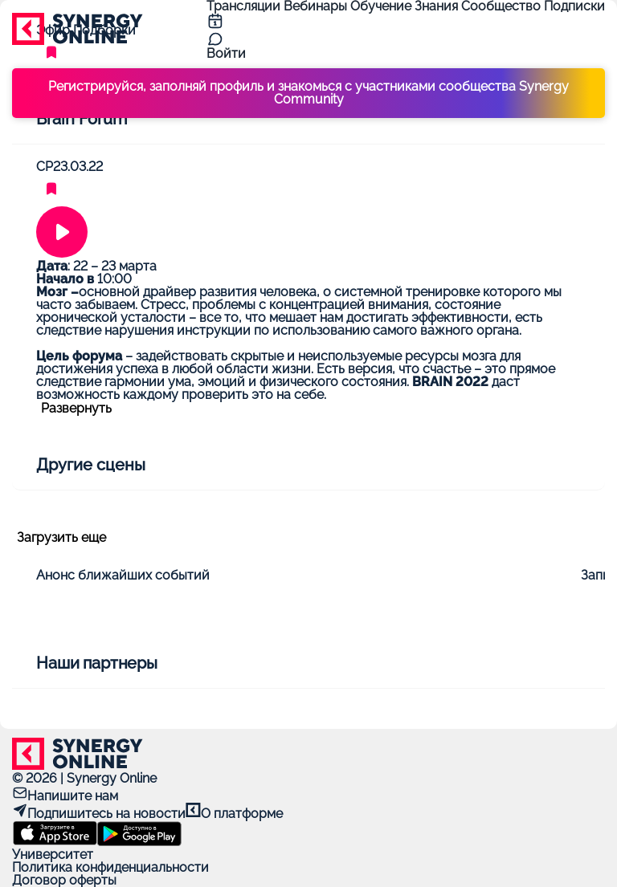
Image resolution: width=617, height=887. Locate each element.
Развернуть (76, 408)
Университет (52, 854)
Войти (226, 53)
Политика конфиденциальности (110, 867)
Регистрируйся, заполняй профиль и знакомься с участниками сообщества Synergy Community (308, 93)
